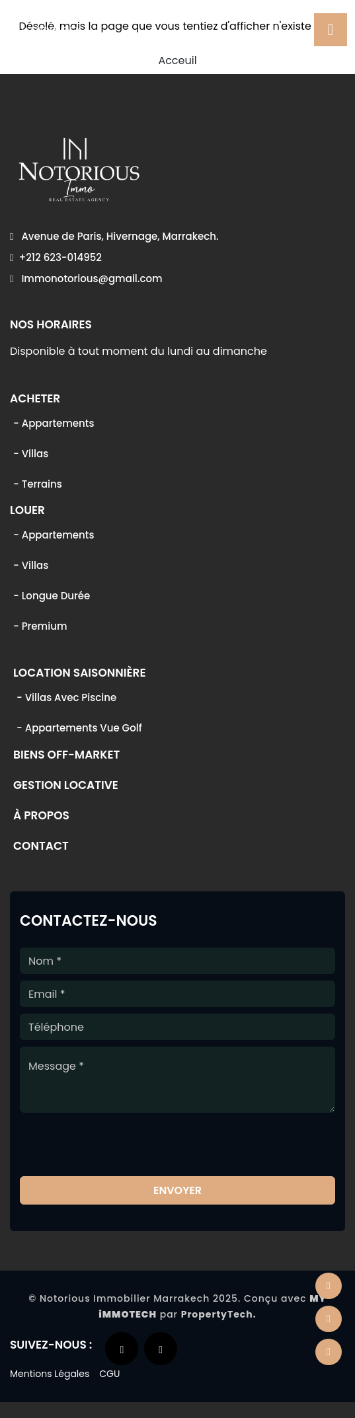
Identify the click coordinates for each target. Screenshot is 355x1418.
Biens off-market (66, 756)
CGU (109, 1373)
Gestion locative (65, 786)
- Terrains (37, 484)
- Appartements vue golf (79, 728)
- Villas (30, 454)
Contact (41, 847)
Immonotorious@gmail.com (86, 278)
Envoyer (177, 1190)
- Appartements (53, 423)
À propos (41, 816)
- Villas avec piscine (66, 697)
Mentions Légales (49, 1373)
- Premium (40, 626)
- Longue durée (51, 596)
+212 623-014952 (56, 257)
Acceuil (177, 60)
